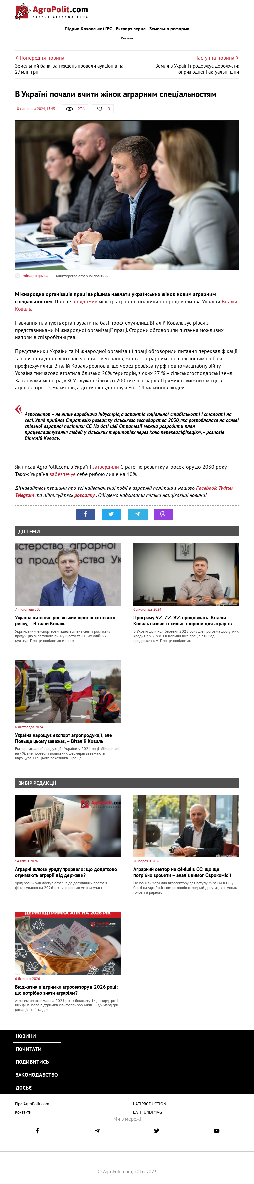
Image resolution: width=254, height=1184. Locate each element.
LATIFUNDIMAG (147, 1111)
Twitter (225, 488)
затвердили (106, 466)
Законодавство (37, 1074)
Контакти (23, 1111)
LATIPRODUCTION (149, 1103)
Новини (26, 1036)
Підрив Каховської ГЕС (88, 29)
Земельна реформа (169, 29)
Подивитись (32, 1061)
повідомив (85, 301)
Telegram (24, 495)
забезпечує (63, 474)
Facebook (206, 488)
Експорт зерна (131, 29)
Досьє (24, 1087)
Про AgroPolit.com (32, 1103)
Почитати (29, 1049)
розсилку (85, 495)
